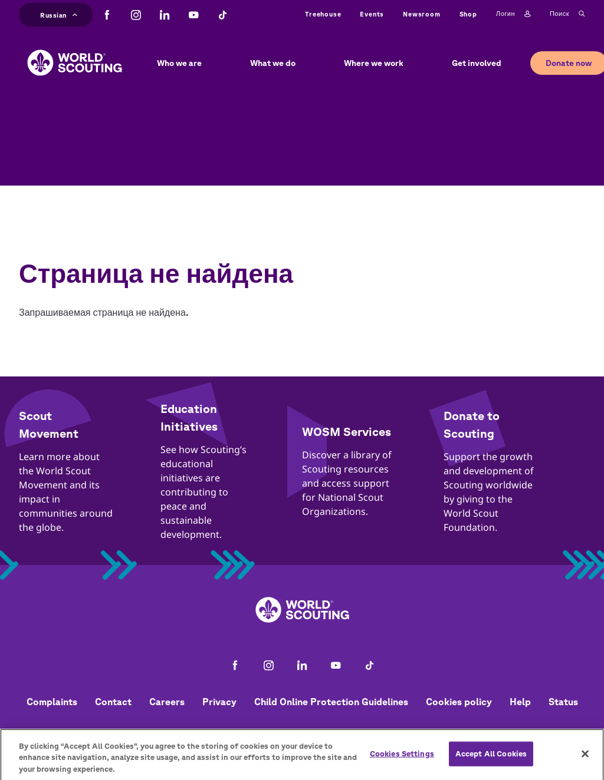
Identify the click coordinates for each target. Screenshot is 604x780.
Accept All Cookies (491, 758)
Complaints (52, 701)
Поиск (567, 14)
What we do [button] (273, 63)
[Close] (585, 758)
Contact (113, 701)
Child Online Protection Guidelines (331, 701)
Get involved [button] (476, 63)
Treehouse (323, 14)
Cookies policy (459, 701)
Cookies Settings (402, 758)
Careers (167, 701)
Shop (468, 14)
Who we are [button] (179, 63)
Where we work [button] (373, 63)
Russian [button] (58, 13)
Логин (513, 14)
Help (520, 701)
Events (372, 14)
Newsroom (421, 14)
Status (563, 701)
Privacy (219, 701)
